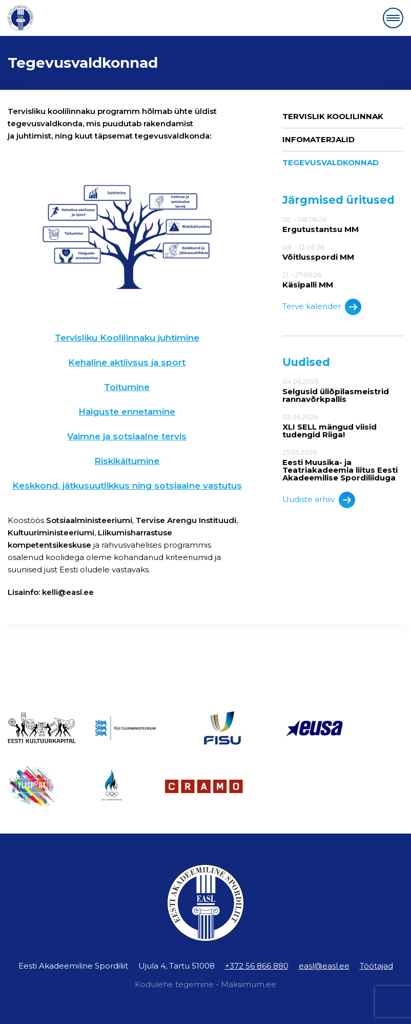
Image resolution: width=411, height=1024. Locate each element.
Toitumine (127, 387)
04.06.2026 (342, 390)
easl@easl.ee (324, 966)
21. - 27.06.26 (342, 279)
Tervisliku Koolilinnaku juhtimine (127, 338)
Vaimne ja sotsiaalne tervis (127, 436)
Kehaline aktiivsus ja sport (127, 362)
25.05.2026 (342, 465)
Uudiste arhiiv (318, 500)
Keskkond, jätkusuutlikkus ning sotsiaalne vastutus (127, 485)
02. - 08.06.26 (342, 224)
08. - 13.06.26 (342, 252)
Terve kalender (321, 307)
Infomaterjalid (318, 139)
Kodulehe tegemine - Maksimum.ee (205, 984)
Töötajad (376, 966)
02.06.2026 (342, 425)
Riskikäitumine (126, 461)
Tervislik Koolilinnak (332, 116)
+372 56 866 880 (257, 966)
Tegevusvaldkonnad (330, 162)
